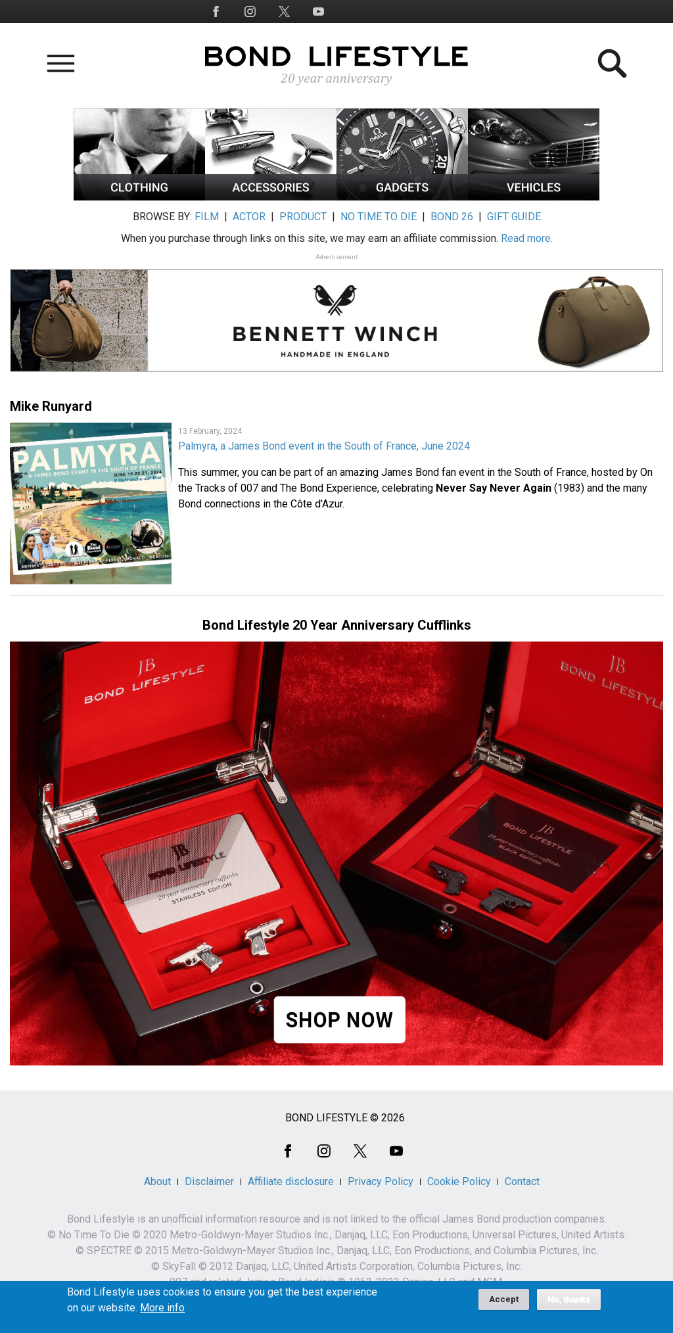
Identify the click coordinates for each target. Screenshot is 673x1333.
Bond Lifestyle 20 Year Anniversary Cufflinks (336, 625)
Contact (522, 1181)
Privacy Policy (380, 1181)
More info (162, 1313)
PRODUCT (303, 216)
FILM (207, 216)
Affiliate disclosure (291, 1181)
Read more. (527, 238)
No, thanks (568, 1304)
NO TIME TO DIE (378, 216)
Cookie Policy (459, 1181)
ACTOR (249, 216)
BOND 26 (451, 216)
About (157, 1181)
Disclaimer (209, 1181)
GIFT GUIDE (514, 216)
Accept (504, 1304)
